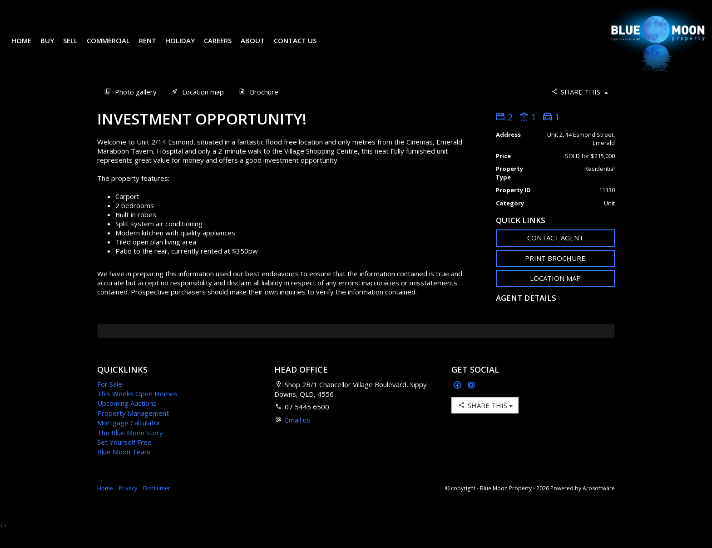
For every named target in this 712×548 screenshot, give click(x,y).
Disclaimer (156, 502)
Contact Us (302, 47)
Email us (297, 433)
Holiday (187, 47)
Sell (77, 47)
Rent (154, 47)
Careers (224, 47)
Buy (54, 47)
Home (28, 47)
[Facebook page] (458, 399)
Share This (579, 105)
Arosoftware (599, 502)
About (259, 47)
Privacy (128, 502)
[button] (555, 272)
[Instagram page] (471, 399)
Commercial (115, 47)
